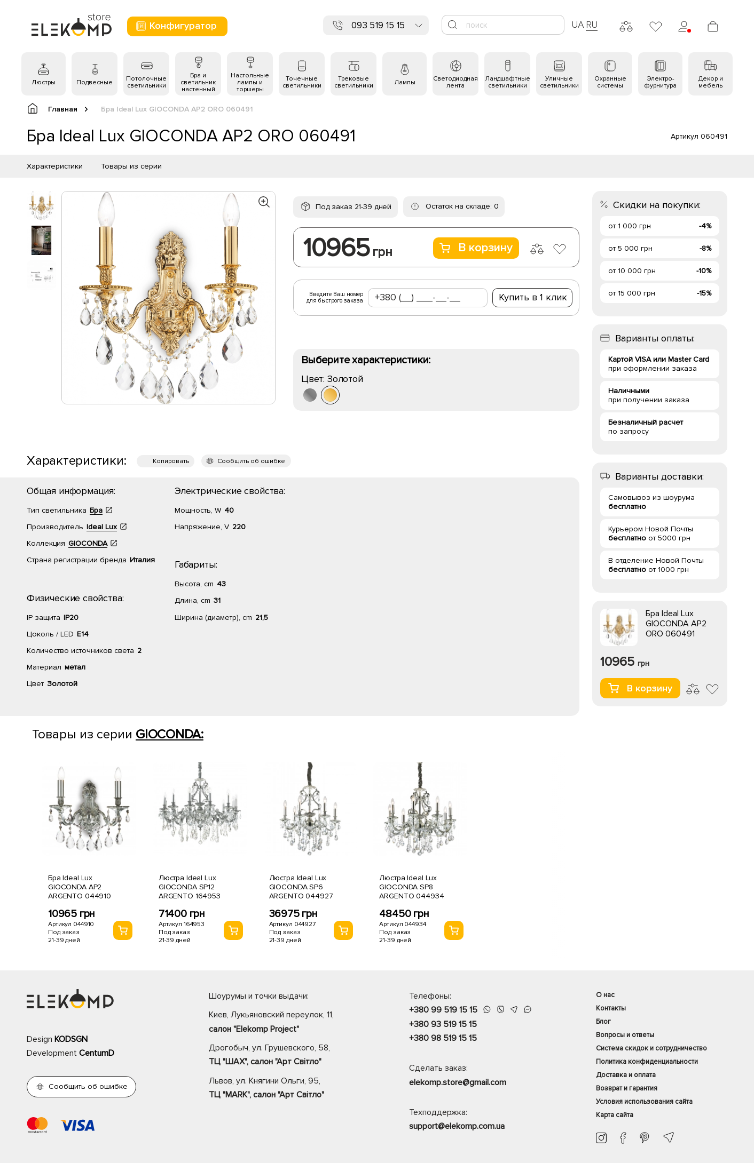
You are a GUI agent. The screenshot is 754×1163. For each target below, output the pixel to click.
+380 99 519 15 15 (443, 1010)
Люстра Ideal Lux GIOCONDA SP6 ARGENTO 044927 (301, 887)
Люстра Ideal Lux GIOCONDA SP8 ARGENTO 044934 (411, 887)
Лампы (404, 82)
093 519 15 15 (378, 25)
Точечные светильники (301, 82)
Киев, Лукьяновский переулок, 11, (290, 1022)
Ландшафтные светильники (507, 82)
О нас (605, 995)
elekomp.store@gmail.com (457, 1082)
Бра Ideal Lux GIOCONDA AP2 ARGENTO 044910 (79, 887)
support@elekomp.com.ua (457, 1126)
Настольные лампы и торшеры (250, 82)
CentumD (96, 1053)
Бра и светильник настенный (198, 82)
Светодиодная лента (455, 82)
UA (577, 24)
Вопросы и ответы (625, 1035)
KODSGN (71, 1039)
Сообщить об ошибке (251, 461)
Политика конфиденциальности (647, 1061)
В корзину (476, 248)
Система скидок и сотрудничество (651, 1048)
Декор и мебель (710, 82)
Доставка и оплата (626, 1075)
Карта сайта (614, 1115)
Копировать (171, 461)
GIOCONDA (87, 543)
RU (592, 24)
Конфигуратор (176, 26)
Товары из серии (131, 166)
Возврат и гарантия (626, 1088)
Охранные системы (610, 82)
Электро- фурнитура (660, 82)
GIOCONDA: (169, 734)
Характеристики (55, 166)
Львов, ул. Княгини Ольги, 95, (290, 1089)
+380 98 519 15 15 (443, 1038)
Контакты (611, 1008)
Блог (603, 1021)
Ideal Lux (102, 526)
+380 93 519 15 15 (443, 1024)
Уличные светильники (559, 82)
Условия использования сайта (644, 1101)
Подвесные (94, 82)
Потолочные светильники (146, 82)
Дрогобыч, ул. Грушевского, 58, (290, 1055)
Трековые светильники (353, 82)
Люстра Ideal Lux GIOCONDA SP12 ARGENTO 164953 (190, 887)
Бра (96, 510)
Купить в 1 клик (533, 297)
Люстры (44, 82)
